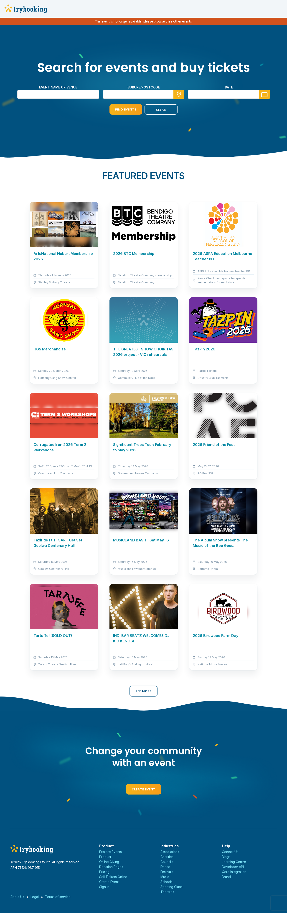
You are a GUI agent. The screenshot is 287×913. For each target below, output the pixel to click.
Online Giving (109, 862)
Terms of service (58, 897)
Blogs (226, 857)
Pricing (104, 872)
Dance (165, 867)
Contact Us (230, 852)
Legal (34, 897)
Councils (166, 862)
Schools (166, 882)
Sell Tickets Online (113, 877)
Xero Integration (234, 872)
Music (164, 877)
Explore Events (110, 852)
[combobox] (143, 94)
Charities (166, 857)
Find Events (126, 109)
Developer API (233, 867)
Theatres (167, 892)
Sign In (104, 887)
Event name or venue (58, 87)
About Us (17, 897)
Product (105, 857)
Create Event (143, 789)
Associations (169, 852)
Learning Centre (234, 862)
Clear (161, 110)
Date (229, 87)
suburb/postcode (143, 87)
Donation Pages (111, 867)
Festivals (166, 872)
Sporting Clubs (171, 887)
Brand (226, 877)
